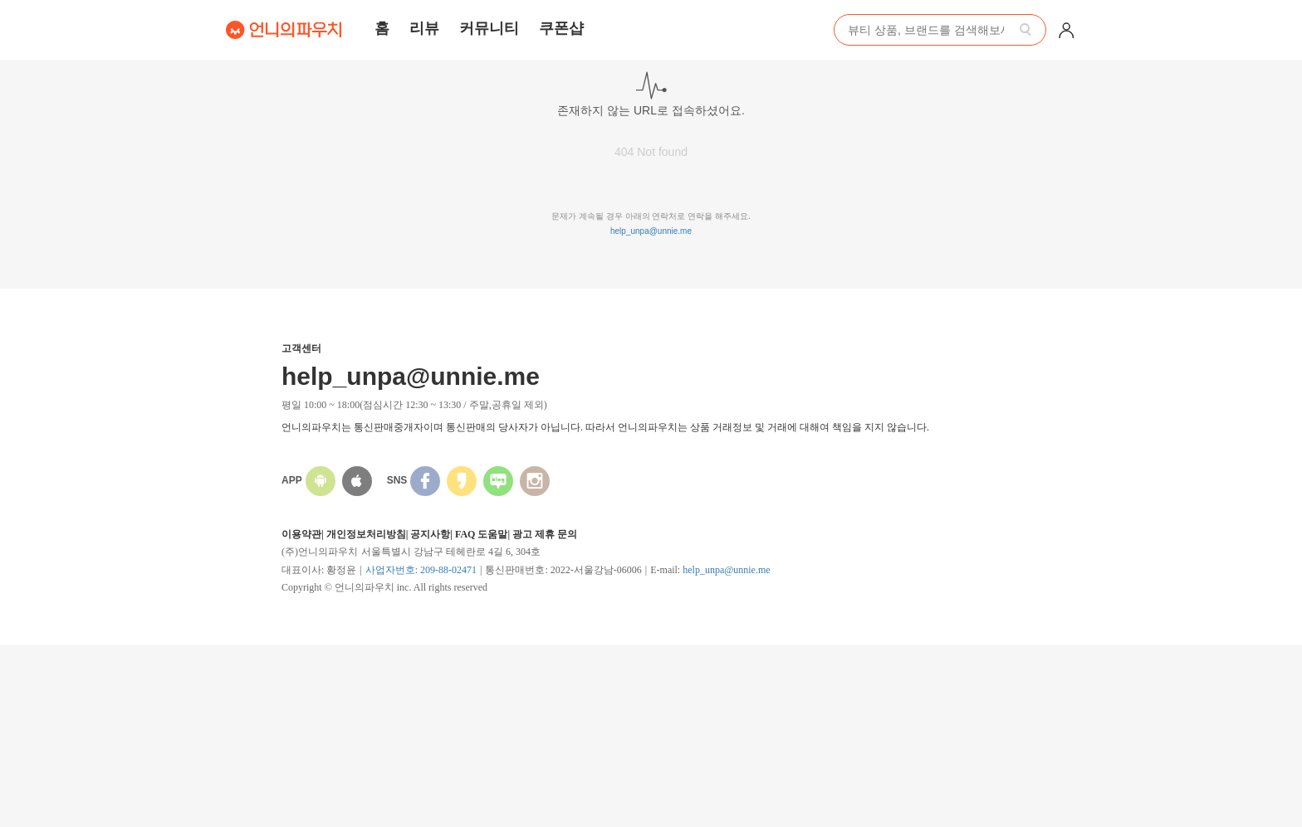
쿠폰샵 (561, 28)
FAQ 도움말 (481, 534)
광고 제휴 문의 (544, 534)
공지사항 (430, 534)
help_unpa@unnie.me (651, 231)
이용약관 (301, 534)
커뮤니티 (489, 28)
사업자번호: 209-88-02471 (421, 570)
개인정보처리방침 (366, 534)
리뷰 (424, 28)
